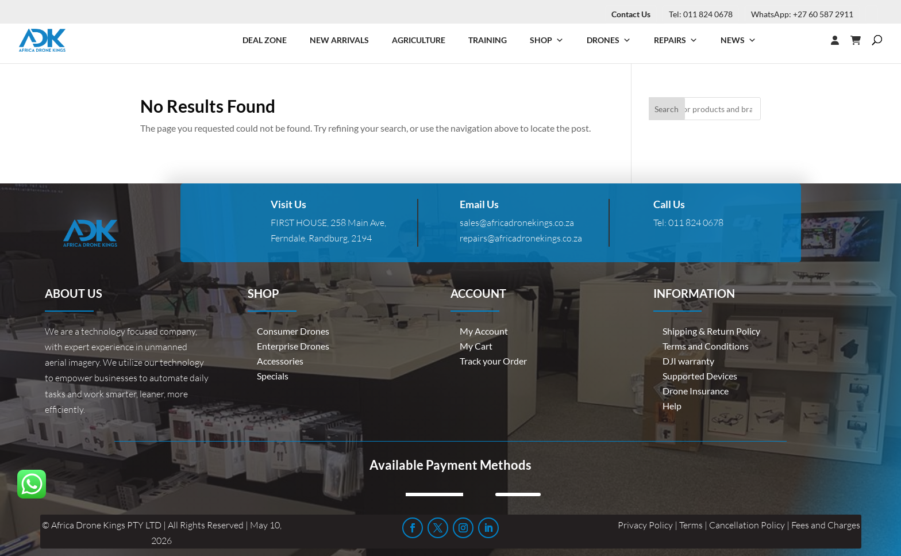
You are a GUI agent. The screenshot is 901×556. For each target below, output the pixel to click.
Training (487, 40)
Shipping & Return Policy (711, 330)
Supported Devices (700, 375)
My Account (484, 330)
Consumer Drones (293, 330)
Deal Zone (264, 40)
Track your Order (493, 360)
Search (666, 109)
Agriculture (418, 40)
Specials (272, 375)
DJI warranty (688, 360)
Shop (547, 40)
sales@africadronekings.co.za (517, 222)
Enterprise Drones (293, 345)
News (738, 40)
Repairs (676, 40)
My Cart (476, 345)
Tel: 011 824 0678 (701, 14)
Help (672, 405)
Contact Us (630, 14)
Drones (609, 40)
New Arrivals (339, 40)
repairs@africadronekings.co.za (521, 238)
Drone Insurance (696, 390)
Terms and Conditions (706, 345)
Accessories (280, 360)
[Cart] (861, 40)
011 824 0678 (695, 222)
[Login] (811, 40)
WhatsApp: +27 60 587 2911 (802, 14)
